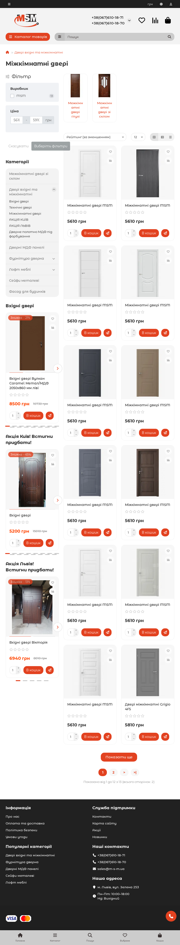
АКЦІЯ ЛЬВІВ (19, 226)
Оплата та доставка (25, 823)
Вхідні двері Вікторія (28, 642)
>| (135, 772)
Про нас (12, 816)
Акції (96, 830)
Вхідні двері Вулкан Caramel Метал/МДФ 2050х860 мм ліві (29, 383)
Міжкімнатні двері (25, 213)
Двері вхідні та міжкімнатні (39, 52)
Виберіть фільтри (50, 146)
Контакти (101, 816)
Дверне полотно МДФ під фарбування (30, 234)
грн (150, 4)
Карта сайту (104, 823)
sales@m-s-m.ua (111, 869)
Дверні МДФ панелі (26, 247)
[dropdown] (9, 4)
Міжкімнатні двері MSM (89, 205)
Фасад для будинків (27, 291)
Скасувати (18, 146)
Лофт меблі (32, 269)
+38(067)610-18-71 (108, 17)
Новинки (99, 837)
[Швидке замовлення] (50, 416)
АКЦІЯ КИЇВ (18, 219)
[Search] (120, 37)
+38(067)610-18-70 (108, 23)
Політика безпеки (21, 830)
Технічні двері (20, 207)
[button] (57, 368)
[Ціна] (16, 120)
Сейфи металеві (24, 280)
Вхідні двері (19, 201)
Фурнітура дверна (32, 258)
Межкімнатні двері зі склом (28, 176)
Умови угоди (16, 837)
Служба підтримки (113, 807)
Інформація (18, 807)
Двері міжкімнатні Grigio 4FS (147, 706)
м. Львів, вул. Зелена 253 (118, 887)
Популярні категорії (29, 846)
